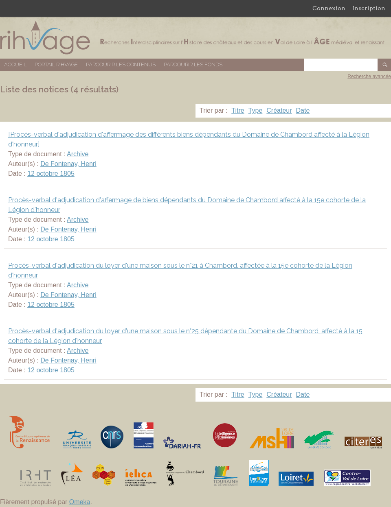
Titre (237, 110)
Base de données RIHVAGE (195, 38)
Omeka (79, 501)
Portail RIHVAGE (56, 64)
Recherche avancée (369, 76)
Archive (77, 154)
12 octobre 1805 (51, 173)
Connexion (328, 8)
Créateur (279, 110)
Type (255, 110)
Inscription (368, 8)
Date (303, 110)
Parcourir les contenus (121, 64)
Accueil (15, 64)
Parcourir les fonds (193, 64)
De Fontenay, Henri (68, 163)
